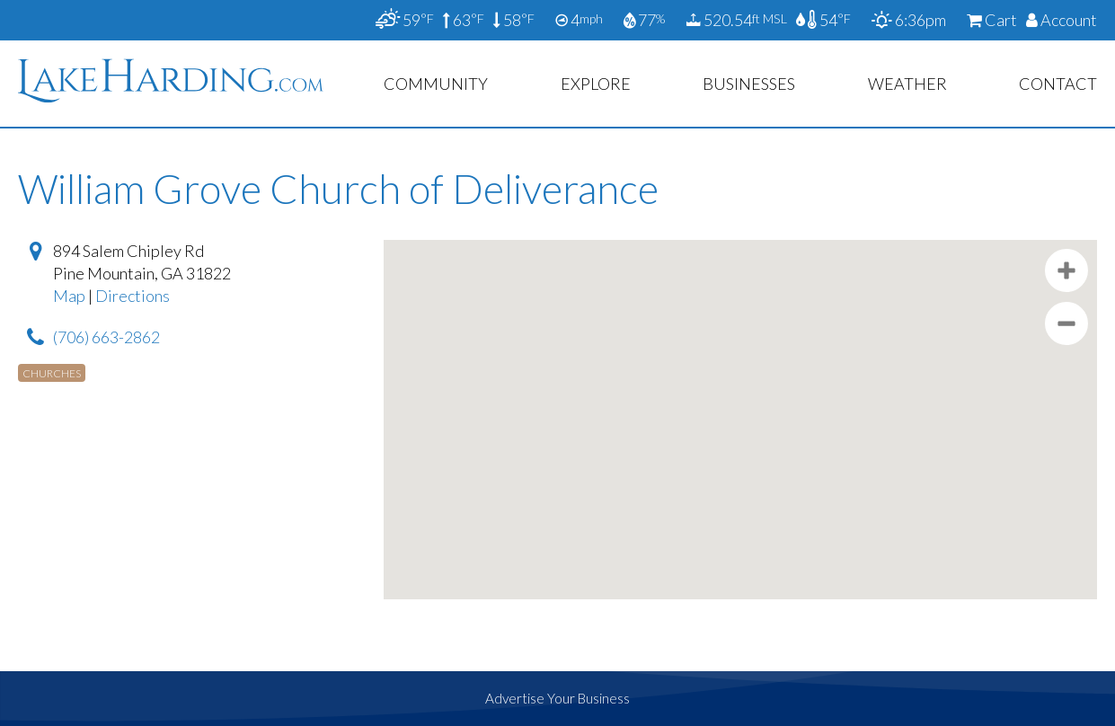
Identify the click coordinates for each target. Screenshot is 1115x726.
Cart (992, 20)
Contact (1058, 83)
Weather (907, 83)
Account (1061, 20)
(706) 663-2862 (106, 337)
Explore (596, 83)
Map (69, 295)
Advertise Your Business (557, 698)
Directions (132, 295)
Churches (51, 373)
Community (436, 83)
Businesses (749, 83)
